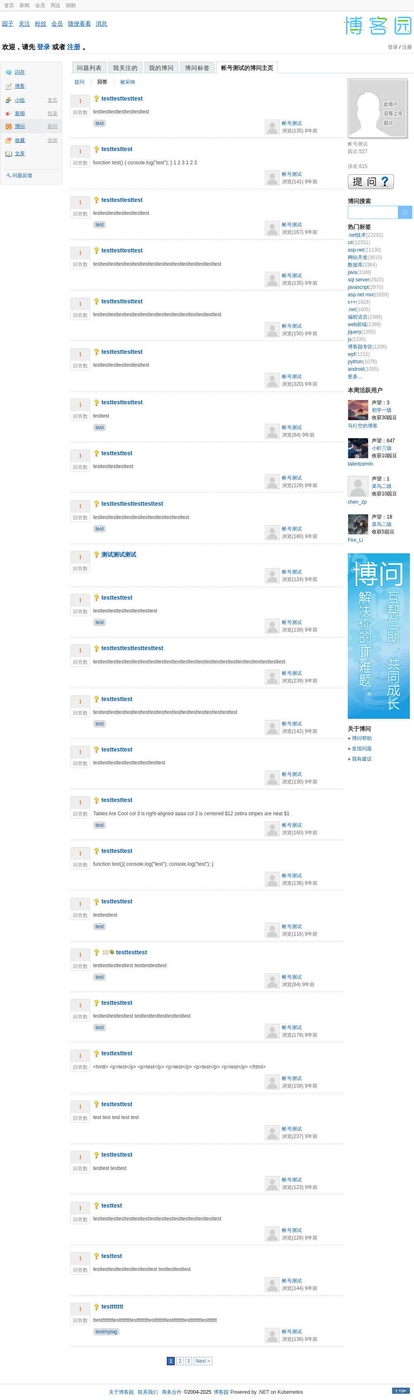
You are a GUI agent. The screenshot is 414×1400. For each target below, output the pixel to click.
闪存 (20, 72)
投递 (53, 113)
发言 (53, 100)
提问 (53, 126)
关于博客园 (121, 1392)
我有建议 (362, 759)
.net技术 (365, 235)
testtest (111, 1205)
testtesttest (116, 149)
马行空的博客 (363, 426)
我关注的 (125, 68)
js (357, 339)
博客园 (221, 1392)
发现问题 (362, 749)
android (363, 369)
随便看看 (79, 23)
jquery (361, 332)
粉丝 (40, 23)
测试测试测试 (118, 554)
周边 (55, 5)
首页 (9, 5)
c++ (359, 302)
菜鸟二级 (382, 486)
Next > (203, 1361)
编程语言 (365, 317)
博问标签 (197, 68)
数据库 (362, 265)
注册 (73, 46)
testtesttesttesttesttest (132, 503)
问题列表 (89, 68)
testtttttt (112, 1306)
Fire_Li (355, 540)
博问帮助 (362, 738)
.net (359, 309)
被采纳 (127, 82)
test (100, 123)
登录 (43, 46)
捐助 (71, 5)
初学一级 (382, 410)
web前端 (364, 324)
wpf (359, 354)
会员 (40, 5)
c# (359, 242)
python (362, 362)
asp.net (364, 250)
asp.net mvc (368, 295)
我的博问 (161, 68)
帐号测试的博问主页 (247, 68)
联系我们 (148, 1392)
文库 (20, 153)
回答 (102, 82)
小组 (20, 100)
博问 (20, 126)
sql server (366, 280)
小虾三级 (382, 448)
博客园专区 (367, 347)
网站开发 (365, 257)
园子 (8, 23)
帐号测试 (292, 123)
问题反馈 (22, 175)
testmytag (106, 1332)
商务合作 (172, 1392)
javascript (365, 287)
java (359, 272)
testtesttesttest (122, 98)
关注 (24, 23)
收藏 (20, 140)
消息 (101, 23)
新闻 (24, 5)
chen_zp (357, 502)
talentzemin (360, 464)
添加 (53, 140)
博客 (20, 86)
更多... (355, 376)
